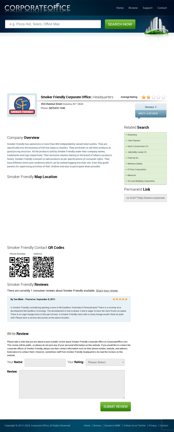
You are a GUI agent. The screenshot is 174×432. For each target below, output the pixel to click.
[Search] (53, 24)
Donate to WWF (112, 425)
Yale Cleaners (134, 141)
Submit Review (115, 406)
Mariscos (132, 175)
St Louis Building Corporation (141, 181)
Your (15, 362)
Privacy (153, 425)
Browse (133, 8)
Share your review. (107, 290)
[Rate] (105, 362)
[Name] (45, 363)
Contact (162, 8)
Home (120, 8)
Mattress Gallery (135, 164)
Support (147, 8)
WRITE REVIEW (151, 114)
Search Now (120, 24)
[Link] (145, 198)
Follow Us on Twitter (135, 425)
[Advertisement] (87, 68)
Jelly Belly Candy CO (137, 152)
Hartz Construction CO (138, 146)
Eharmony (132, 135)
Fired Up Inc (133, 158)
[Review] (72, 384)
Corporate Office (38, 9)
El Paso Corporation (137, 170)
